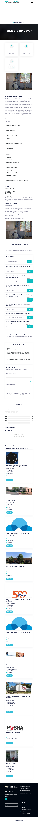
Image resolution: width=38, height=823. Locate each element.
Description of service (10, 384)
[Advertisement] (19, 11)
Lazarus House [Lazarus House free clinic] (11, 764)
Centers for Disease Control (25, 786)
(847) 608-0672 (25, 53)
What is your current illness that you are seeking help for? (18, 267)
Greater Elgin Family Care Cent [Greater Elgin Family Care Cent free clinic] (16, 466)
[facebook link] (6, 799)
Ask (29, 261)
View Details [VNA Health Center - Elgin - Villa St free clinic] (9, 644)
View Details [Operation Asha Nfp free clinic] (9, 743)
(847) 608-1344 (26, 51)
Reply (30, 271)
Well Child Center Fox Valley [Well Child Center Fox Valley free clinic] (15, 566)
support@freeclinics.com (20, 22)
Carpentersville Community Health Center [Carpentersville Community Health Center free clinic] (18, 697)
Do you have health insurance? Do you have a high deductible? (18, 286)
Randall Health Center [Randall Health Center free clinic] (13, 665)
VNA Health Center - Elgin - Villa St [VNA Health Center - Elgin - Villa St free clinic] (18, 632)
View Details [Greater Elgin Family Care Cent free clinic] (9, 479)
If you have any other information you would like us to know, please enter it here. (18, 295)
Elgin (18, 33)
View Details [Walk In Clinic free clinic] (9, 512)
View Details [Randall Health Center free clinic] (9, 675)
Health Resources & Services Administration (25, 791)
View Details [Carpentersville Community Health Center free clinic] (9, 711)
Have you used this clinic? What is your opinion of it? (18, 313)
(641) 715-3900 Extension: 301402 (26, 804)
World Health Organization (24, 788)
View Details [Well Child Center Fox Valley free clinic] (9, 578)
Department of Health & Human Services (25, 794)
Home (11, 33)
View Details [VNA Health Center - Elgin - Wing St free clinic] (9, 545)
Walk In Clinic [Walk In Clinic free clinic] (11, 500)
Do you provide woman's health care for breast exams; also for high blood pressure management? (18, 322)
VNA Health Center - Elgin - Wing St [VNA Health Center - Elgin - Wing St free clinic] (18, 533)
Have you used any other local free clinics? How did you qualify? (18, 305)
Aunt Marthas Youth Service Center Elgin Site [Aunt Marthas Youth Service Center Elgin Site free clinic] (18, 600)
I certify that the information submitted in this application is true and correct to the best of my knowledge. (18, 394)
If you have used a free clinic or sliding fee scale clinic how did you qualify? (18, 276)
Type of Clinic (9, 379)
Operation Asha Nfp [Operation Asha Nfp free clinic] (13, 732)
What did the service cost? (11, 373)
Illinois (14, 33)
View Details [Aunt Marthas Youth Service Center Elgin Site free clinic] (9, 611)
